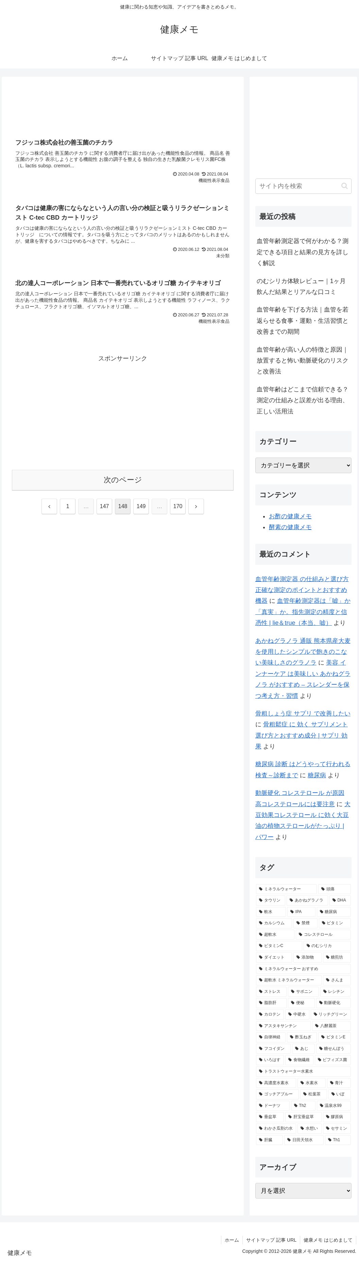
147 (104, 506)
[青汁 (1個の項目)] (339, 1083)
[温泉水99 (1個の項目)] (334, 1106)
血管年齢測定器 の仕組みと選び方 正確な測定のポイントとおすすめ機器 (302, 590)
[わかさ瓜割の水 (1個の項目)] (276, 1129)
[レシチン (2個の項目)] (335, 992)
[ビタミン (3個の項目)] (335, 923)
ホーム (232, 1240)
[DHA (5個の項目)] (340, 900)
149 (141, 506)
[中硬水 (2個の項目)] (297, 1014)
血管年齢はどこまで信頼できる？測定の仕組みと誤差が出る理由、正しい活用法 (302, 400)
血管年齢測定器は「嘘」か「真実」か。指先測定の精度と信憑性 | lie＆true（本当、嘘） (303, 611)
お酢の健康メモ (290, 516)
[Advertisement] (123, 106)
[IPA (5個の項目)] (301, 912)
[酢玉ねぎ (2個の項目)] (302, 1037)
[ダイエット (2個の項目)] (274, 957)
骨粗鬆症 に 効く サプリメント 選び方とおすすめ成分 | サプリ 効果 (301, 735)
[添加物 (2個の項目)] (307, 957)
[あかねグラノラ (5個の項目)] (307, 900)
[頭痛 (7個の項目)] (334, 889)
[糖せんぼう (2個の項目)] (333, 1049)
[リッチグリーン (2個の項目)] (331, 1014)
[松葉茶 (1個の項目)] (313, 1094)
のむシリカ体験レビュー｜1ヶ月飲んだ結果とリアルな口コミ (301, 286)
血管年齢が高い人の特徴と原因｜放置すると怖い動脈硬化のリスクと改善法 (302, 360)
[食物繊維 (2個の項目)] (299, 1060)
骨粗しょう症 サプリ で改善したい (303, 713)
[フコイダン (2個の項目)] (273, 1049)
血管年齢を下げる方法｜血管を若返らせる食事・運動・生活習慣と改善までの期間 (302, 320)
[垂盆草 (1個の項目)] (270, 1117)
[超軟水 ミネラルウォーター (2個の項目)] (289, 980)
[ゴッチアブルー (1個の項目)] (277, 1094)
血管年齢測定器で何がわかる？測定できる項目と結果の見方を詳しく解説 (302, 252)
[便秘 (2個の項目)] (301, 1003)
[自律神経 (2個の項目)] (271, 1037)
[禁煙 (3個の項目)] (305, 923)
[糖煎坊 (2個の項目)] (337, 957)
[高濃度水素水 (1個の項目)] (276, 1083)
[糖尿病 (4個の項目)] (334, 912)
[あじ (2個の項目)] (303, 1049)
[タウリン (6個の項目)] (270, 900)
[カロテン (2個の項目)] (270, 1014)
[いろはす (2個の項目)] (270, 1060)
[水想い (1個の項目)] (309, 1129)
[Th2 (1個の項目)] (303, 1106)
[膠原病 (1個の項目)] (337, 1117)
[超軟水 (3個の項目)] (275, 935)
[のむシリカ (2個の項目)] (327, 946)
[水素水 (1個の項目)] (311, 1083)
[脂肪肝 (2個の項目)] (271, 1003)
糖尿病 (317, 775)
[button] (345, 186)
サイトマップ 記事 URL (271, 1240)
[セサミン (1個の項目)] (337, 1129)
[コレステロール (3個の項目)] (323, 935)
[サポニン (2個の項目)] (303, 992)
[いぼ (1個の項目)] (339, 1094)
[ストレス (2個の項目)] (271, 992)
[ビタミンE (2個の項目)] (334, 1037)
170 (178, 506)
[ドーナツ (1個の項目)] (273, 1106)
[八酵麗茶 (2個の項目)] (331, 1026)
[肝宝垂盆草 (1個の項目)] (303, 1117)
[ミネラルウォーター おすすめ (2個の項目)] (303, 969)
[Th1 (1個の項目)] (338, 1140)
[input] (303, 186)
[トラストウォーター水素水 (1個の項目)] (303, 1072)
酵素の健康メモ (290, 527)
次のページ (123, 480)
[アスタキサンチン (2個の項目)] (283, 1026)
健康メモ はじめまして (328, 1240)
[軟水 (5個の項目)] (271, 912)
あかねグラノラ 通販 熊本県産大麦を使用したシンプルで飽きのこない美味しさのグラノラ (303, 651)
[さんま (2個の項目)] (337, 980)
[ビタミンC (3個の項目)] (279, 946)
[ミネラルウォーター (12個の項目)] (286, 889)
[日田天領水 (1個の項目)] (303, 1140)
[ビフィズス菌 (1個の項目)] (333, 1060)
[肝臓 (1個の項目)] (269, 1140)
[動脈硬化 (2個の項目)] (333, 1003)
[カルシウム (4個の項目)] (274, 923)
